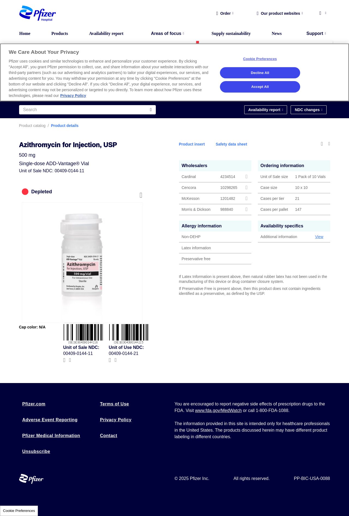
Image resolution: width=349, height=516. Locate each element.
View (319, 237)
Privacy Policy (116, 419)
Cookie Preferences (19, 511)
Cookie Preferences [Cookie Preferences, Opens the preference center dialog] (260, 59)
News (277, 33)
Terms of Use (114, 404)
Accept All (260, 87)
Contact (108, 435)
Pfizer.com (34, 404)
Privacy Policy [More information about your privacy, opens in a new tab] (73, 95)
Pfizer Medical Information (51, 435)
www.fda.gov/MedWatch (218, 410)
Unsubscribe (36, 451)
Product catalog (32, 125)
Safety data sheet (231, 144)
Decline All (260, 73)
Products (59, 33)
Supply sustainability (231, 33)
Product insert (192, 144)
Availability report (106, 33)
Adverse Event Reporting (50, 419)
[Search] (87, 109)
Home (25, 33)
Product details (65, 125)
